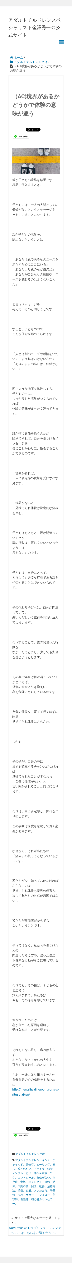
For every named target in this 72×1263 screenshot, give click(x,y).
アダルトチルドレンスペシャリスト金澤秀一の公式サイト (34, 27)
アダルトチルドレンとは (30, 1153)
